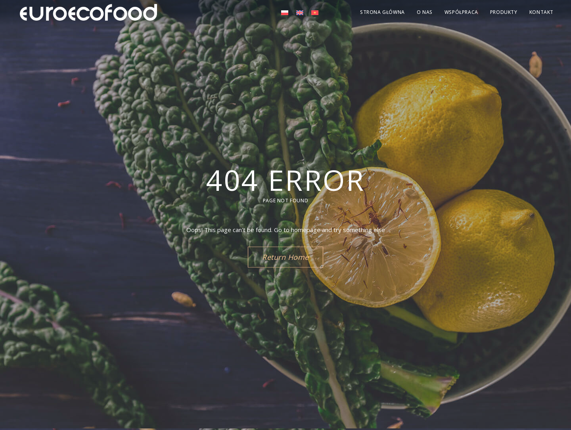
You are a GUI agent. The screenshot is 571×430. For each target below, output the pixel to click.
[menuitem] (284, 12)
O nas (425, 12)
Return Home (285, 257)
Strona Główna (382, 12)
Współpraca (461, 12)
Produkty (503, 12)
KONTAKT (541, 12)
